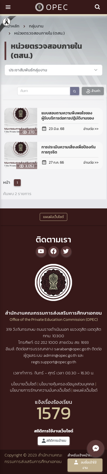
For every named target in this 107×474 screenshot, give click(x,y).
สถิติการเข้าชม (53, 440)
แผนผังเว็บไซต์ (85, 390)
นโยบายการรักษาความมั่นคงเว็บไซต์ (40, 390)
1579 (53, 412)
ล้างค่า (92, 91)
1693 (85, 342)
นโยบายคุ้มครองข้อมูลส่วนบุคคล (66, 384)
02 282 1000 (47, 342)
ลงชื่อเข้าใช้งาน (85, 465)
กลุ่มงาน (36, 26)
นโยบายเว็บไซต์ (23, 384)
